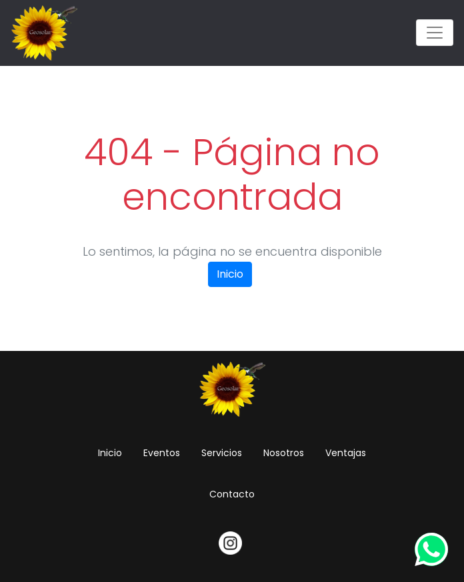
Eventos (161, 452)
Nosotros (283, 452)
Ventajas (345, 452)
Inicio (230, 274)
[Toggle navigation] (434, 32)
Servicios (221, 452)
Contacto (232, 494)
